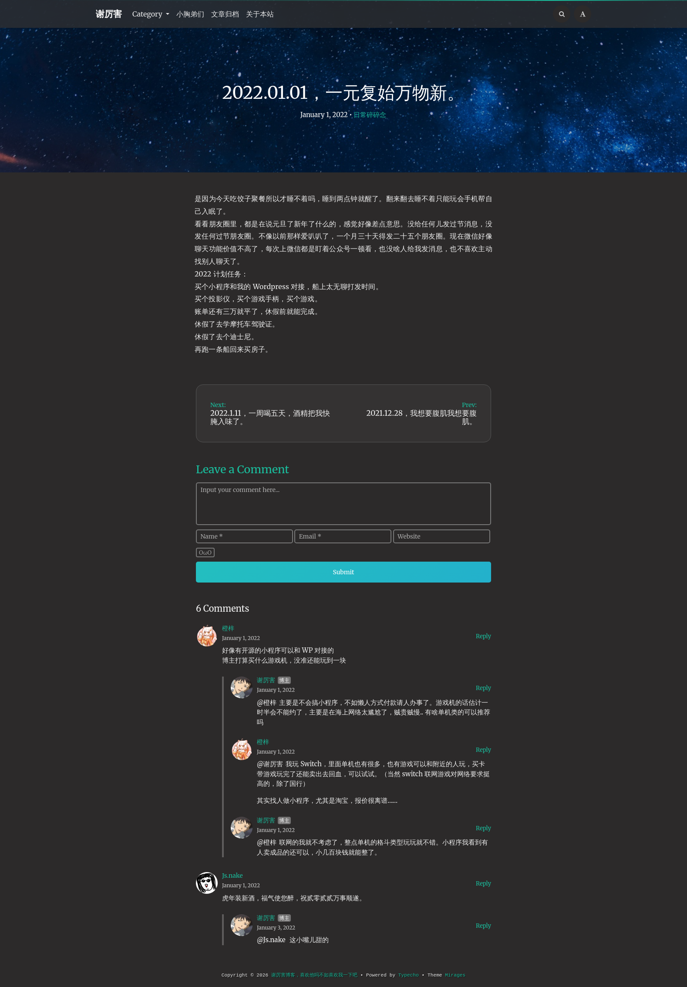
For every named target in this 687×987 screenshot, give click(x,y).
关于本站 (260, 14)
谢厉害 (109, 13)
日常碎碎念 (370, 115)
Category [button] (148, 14)
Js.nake (232, 875)
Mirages (455, 975)
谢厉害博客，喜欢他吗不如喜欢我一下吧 (314, 975)
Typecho (408, 975)
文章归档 (225, 14)
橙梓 (228, 628)
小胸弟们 (190, 14)
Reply (483, 636)
